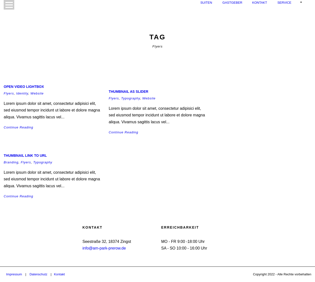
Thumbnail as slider (128, 92)
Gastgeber (232, 2)
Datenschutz (38, 274)
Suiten (206, 2)
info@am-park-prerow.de (104, 248)
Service (284, 2)
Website (37, 93)
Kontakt (259, 2)
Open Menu (9, 5)
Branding (11, 162)
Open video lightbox (24, 87)
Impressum (14, 274)
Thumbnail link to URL (25, 155)
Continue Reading (18, 127)
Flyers (9, 93)
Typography (130, 98)
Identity (22, 93)
